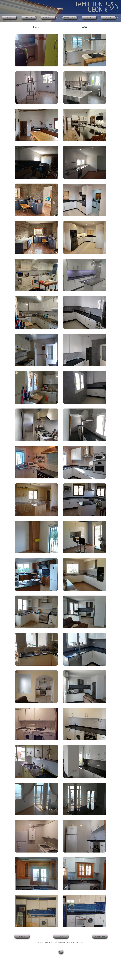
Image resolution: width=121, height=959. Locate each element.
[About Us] (117, 17)
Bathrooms (21, 936)
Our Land (89, 17)
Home (9, 17)
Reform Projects (48, 17)
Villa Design (28, 17)
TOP (60, 952)
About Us (108, 17)
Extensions (60, 936)
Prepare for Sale (69, 17)
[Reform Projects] (56, 17)
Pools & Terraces (99, 936)
